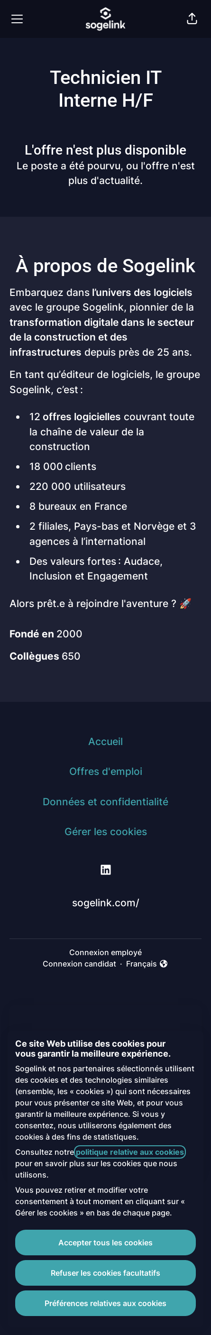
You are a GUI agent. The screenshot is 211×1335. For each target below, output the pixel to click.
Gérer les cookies (105, 832)
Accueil (105, 741)
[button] (192, 19)
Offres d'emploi (105, 771)
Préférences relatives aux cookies (105, 1303)
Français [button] (147, 964)
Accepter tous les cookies (105, 1242)
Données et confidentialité (105, 802)
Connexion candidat (79, 963)
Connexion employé (105, 952)
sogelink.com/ (105, 903)
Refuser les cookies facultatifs (105, 1273)
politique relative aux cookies (130, 1152)
